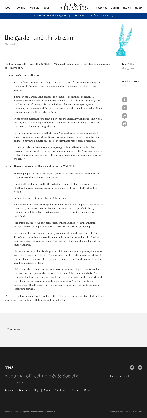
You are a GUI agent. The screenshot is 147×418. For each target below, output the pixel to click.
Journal (20, 8)
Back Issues (24, 390)
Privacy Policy (137, 412)
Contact (76, 390)
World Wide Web (130, 82)
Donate (115, 8)
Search (127, 8)
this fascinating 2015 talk (37, 64)
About (8, 8)
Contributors (60, 390)
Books (47, 8)
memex (125, 85)
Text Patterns (129, 64)
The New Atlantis (123, 412)
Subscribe (101, 8)
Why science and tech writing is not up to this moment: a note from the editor (73, 16)
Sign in (138, 8)
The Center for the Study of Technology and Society (35, 412)
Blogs (36, 390)
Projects (34, 8)
